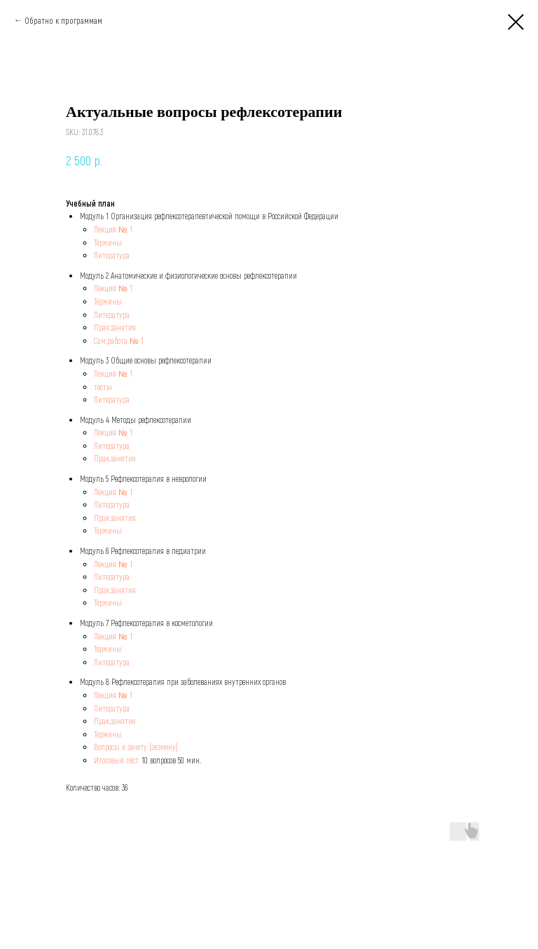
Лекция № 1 (113, 229)
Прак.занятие (114, 721)
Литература (112, 255)
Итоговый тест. (116, 760)
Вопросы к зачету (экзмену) (136, 746)
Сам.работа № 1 (119, 340)
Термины (108, 242)
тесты (103, 387)
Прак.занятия (115, 327)
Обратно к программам (63, 20)
